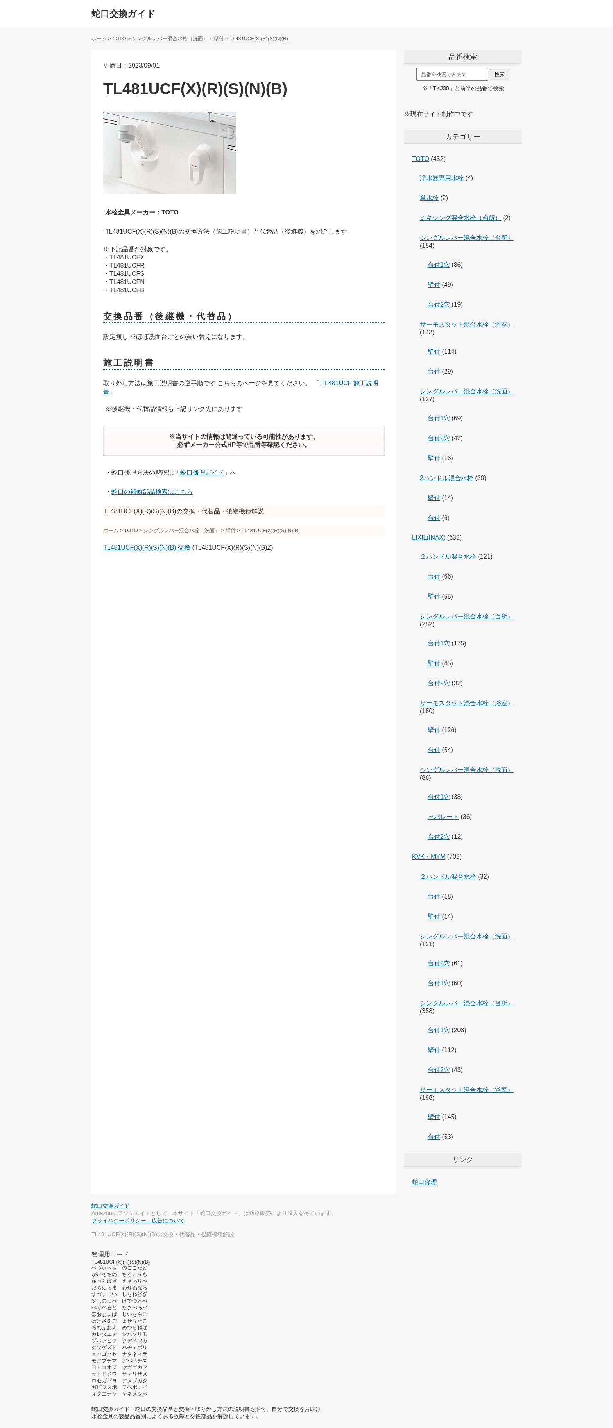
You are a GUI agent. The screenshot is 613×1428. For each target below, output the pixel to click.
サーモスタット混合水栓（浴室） (467, 324)
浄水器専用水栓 (442, 178)
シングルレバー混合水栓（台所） (467, 237)
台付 (434, 371)
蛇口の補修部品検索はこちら (152, 491)
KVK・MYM (428, 856)
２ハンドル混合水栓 (448, 556)
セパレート (443, 816)
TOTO (420, 158)
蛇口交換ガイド (123, 14)
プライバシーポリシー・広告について (138, 1220)
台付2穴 (439, 304)
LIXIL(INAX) (428, 537)
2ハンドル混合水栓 (446, 478)
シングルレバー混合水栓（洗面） (467, 391)
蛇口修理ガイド (202, 472)
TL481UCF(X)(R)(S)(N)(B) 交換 (146, 547)
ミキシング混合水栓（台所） (460, 217)
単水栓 (429, 198)
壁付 (434, 284)
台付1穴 (439, 264)
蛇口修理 (424, 1182)
